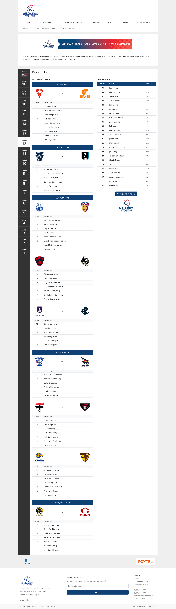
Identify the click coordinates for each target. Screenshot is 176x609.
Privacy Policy (25, 600)
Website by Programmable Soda (144, 606)
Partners (96, 22)
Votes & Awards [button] (46, 22)
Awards (32, 29)
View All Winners (126, 194)
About (111, 22)
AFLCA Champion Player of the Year (50, 29)
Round (24, 83)
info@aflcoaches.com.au (144, 596)
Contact (125, 22)
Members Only (143, 22)
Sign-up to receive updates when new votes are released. (86, 581)
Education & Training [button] (73, 22)
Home (28, 22)
